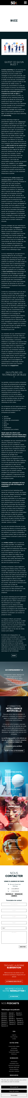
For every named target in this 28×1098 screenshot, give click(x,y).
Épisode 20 (4, 1026)
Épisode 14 (4, 1022)
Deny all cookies (14, 1091)
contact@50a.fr (15, 888)
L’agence (14, 1035)
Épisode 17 (4, 1024)
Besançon (18, 894)
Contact (14, 1038)
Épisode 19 (20, 1024)
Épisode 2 (19, 1013)
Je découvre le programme (14, 751)
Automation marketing (14, 1071)
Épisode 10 (19, 1018)
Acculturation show (14, 1063)
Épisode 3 (4, 1015)
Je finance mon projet (14, 981)
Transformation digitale (14, 1052)
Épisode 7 (11, 1017)
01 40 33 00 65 (15, 891)
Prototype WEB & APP (14, 1067)
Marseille (9, 894)
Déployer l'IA (14, 691)
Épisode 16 (20, 1022)
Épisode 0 (4, 1013)
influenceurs (21, 121)
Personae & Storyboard (14, 1065)
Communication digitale (14, 1046)
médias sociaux (16, 177)
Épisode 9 (11, 1018)
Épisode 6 (4, 1017)
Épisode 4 (12, 1015)
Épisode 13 (20, 1020)
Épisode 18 (12, 1024)
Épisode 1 (11, 1013)
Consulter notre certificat (14, 746)
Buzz (14, 655)
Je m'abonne (14, 996)
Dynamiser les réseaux (14, 824)
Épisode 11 (4, 1020)
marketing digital (6, 179)
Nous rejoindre (14, 1036)
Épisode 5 (19, 1015)
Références (14, 1054)
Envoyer (23, 947)
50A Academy (14, 1061)
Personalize (14, 1095)
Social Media (14, 1048)
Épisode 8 (4, 1018)
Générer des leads (14, 789)
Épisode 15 (12, 1022)
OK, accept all (14, 1087)
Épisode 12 (12, 1020)
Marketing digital (14, 1050)
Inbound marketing (14, 1069)
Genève (14, 896)
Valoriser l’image (14, 859)
